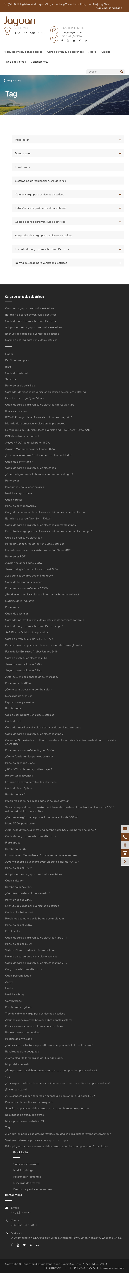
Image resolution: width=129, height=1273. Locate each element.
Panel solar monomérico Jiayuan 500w (29, 750)
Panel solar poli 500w (18, 944)
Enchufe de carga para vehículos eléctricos (42, 249)
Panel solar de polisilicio (20, 385)
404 (7, 1077)
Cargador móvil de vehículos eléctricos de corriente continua (43, 727)
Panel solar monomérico (20, 506)
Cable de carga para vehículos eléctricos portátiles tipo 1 (40, 404)
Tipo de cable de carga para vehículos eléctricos (35, 1013)
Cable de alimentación (19, 461)
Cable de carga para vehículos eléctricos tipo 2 (34, 734)
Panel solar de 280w (18, 683)
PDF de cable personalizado (22, 436)
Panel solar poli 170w (18, 868)
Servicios (10, 379)
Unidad (105, 52)
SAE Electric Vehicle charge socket (26, 632)
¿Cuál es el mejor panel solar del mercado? (31, 677)
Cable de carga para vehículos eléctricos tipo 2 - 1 (36, 937)
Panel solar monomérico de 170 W (26, 588)
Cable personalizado (109, 8)
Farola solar (22, 167)
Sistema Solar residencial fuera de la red (40, 181)
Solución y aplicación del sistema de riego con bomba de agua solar (47, 1108)
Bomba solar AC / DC (18, 887)
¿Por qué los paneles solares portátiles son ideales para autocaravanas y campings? (58, 1134)
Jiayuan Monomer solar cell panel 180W (30, 449)
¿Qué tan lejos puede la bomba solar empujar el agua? (39, 474)
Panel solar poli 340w (18, 925)
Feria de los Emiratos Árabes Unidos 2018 (31, 651)
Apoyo (93, 52)
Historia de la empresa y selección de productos (35, 423)
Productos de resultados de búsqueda (29, 1102)
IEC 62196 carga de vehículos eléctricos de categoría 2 (39, 417)
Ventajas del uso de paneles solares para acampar (36, 1140)
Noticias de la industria (19, 601)
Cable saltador (14, 880)
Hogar (10, 81)
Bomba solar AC (15, 794)
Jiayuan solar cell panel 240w (23, 563)
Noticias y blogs (16, 61)
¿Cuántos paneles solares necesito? (27, 893)
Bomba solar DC (15, 849)
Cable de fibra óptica (18, 788)
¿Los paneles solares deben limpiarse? (29, 575)
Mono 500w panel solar (20, 823)
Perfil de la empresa (17, 360)
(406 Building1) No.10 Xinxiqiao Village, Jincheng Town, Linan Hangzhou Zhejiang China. (57, 4)
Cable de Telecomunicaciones (23, 582)
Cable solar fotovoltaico (20, 912)
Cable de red (13, 721)
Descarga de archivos (18, 696)
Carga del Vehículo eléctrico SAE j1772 (29, 639)
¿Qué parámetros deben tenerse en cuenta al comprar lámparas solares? (51, 1070)
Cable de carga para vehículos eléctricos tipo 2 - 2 (36, 963)
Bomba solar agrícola (18, 1007)
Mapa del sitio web (17, 1064)
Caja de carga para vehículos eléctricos (39, 194)
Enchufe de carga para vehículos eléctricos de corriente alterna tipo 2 (49, 531)
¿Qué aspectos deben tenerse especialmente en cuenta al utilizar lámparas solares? (57, 1083)
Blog (8, 366)
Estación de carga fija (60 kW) (24, 398)
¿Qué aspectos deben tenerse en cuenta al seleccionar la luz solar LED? (50, 1096)
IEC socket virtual (16, 411)
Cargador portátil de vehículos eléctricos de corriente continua (44, 620)
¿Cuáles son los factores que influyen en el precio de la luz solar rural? (49, 1045)
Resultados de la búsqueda (22, 1051)
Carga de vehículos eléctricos (65, 52)
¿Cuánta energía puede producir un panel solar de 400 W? (42, 817)
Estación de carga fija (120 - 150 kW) (28, 518)
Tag (19, 81)
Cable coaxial (13, 499)
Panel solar (22, 140)
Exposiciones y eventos (19, 702)
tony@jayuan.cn (71, 32)
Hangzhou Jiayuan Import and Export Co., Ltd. (51, 1264)
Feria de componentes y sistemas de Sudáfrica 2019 (38, 550)
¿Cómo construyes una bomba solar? (28, 689)
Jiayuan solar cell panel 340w (23, 664)
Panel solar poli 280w (18, 899)
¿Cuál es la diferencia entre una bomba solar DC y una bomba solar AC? (50, 830)
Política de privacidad (18, 1039)
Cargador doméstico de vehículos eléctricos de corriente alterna (45, 392)
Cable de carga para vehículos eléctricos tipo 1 (34, 626)
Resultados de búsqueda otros (24, 1115)
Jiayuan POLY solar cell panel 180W (27, 442)
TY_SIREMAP (52, 1267)
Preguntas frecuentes (19, 775)
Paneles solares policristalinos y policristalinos (34, 1026)
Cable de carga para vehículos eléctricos (40, 222)
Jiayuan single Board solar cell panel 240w (31, 569)
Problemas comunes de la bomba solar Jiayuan (35, 918)
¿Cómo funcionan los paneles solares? (29, 756)
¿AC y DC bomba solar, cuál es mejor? (28, 769)
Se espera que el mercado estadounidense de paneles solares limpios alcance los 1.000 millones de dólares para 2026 (59, 809)
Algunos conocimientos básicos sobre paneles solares (38, 1020)
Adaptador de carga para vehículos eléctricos (43, 235)
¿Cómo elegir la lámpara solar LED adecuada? (34, 1058)
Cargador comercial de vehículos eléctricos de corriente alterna (45, 512)
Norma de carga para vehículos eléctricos (41, 263)
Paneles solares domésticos (22, 1032)
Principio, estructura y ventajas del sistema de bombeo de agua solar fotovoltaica (56, 1146)
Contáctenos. (39, 61)
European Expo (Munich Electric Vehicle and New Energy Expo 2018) (48, 430)
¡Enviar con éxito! (16, 1089)
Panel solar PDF (15, 556)
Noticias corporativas (18, 493)
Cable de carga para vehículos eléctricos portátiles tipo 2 (41, 525)
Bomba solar (23, 153)
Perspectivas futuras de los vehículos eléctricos (34, 544)
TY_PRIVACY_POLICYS (84, 1267)
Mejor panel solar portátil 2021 (24, 1121)
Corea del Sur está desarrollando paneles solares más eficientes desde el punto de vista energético (60, 742)
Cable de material (16, 373)
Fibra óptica (12, 842)
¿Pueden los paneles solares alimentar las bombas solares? (42, 594)
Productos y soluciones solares (23, 52)
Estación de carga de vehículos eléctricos (40, 208)
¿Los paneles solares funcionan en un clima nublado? (38, 455)
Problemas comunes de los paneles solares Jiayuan (37, 801)
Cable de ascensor (16, 613)
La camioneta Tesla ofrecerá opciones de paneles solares (41, 855)
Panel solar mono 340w (20, 763)
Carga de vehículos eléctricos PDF (26, 658)
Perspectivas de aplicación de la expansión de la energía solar (43, 645)
